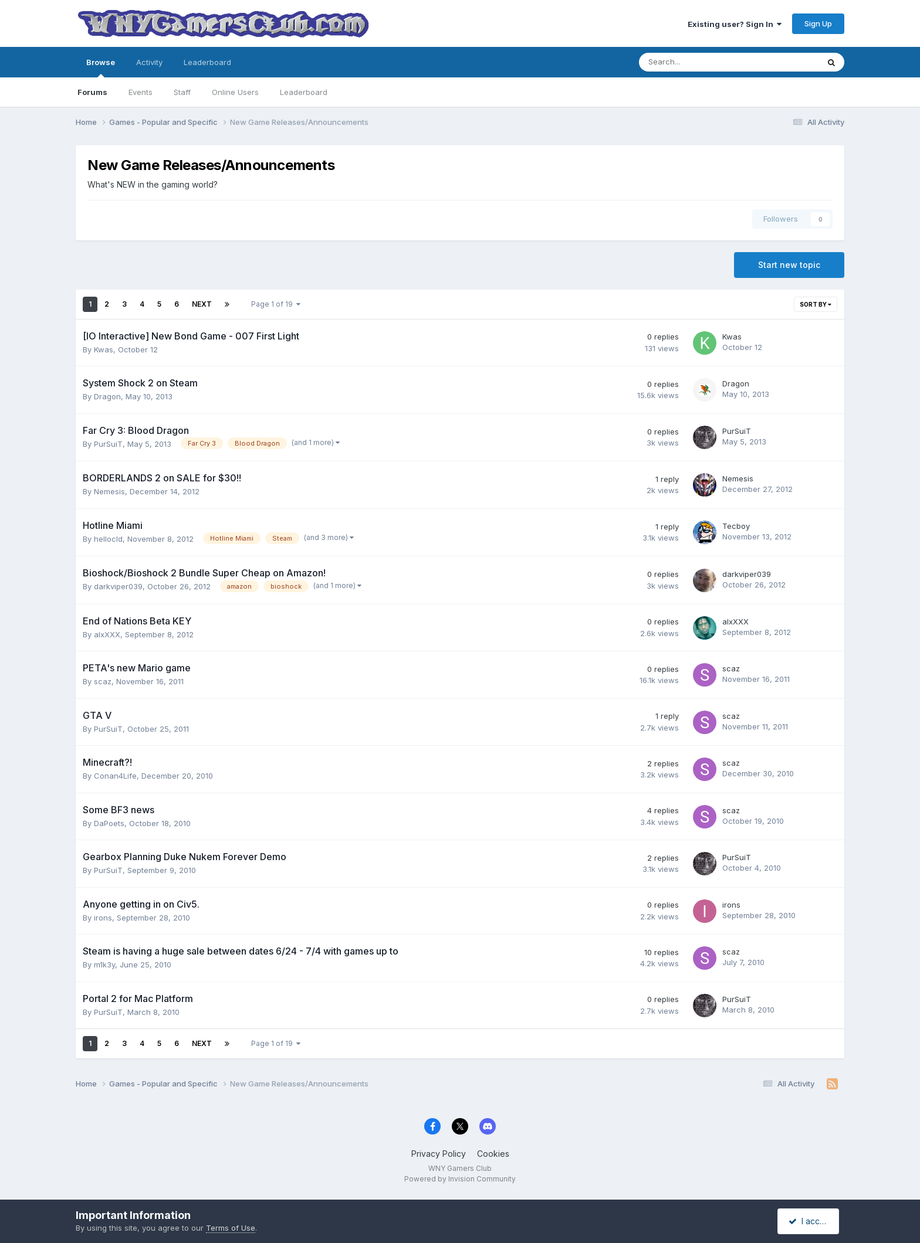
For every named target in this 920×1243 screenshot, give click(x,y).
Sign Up (818, 23)
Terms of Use (230, 1227)
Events (140, 92)
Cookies (493, 1154)
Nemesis (109, 491)
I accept (810, 1221)
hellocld (108, 539)
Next (202, 304)
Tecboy (736, 526)
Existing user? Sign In (735, 24)
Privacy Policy (438, 1154)
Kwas (103, 349)
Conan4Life (115, 775)
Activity (149, 62)
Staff (182, 92)
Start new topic (789, 265)
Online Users (235, 92)
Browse (100, 67)
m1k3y (104, 964)
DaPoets (109, 823)
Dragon (107, 396)
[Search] (698, 62)
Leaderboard (303, 92)
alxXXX (107, 634)
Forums (92, 92)
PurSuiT (108, 444)
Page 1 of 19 (275, 304)
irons (103, 917)
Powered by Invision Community (460, 1178)
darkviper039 (118, 586)
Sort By (815, 304)
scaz (102, 681)
